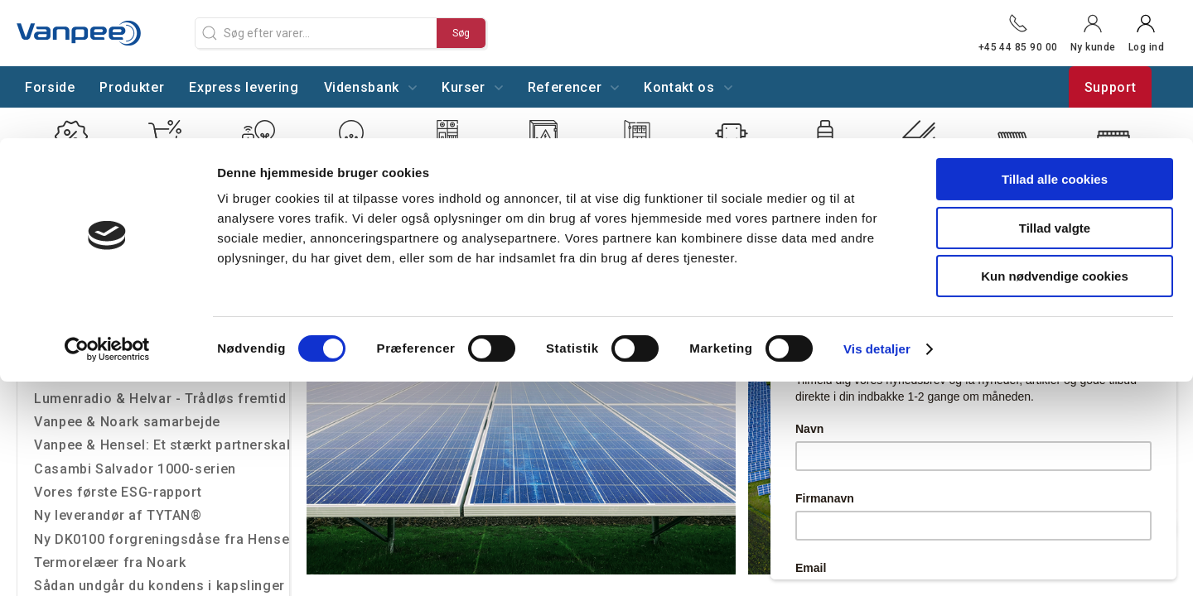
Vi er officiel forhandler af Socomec (154, 374)
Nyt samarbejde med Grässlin (130, 351)
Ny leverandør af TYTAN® (118, 515)
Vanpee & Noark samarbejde (127, 422)
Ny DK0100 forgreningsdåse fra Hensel (161, 539)
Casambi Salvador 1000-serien (135, 469)
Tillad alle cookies (1055, 41)
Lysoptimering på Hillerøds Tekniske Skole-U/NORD (161, 305)
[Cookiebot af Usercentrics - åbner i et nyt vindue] (107, 211)
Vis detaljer (876, 211)
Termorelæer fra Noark (110, 562)
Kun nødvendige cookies (1054, 138)
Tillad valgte (1054, 90)
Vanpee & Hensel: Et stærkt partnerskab (161, 445)
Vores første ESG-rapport (117, 492)
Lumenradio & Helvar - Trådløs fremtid (160, 398)
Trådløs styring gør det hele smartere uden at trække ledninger (161, 328)
